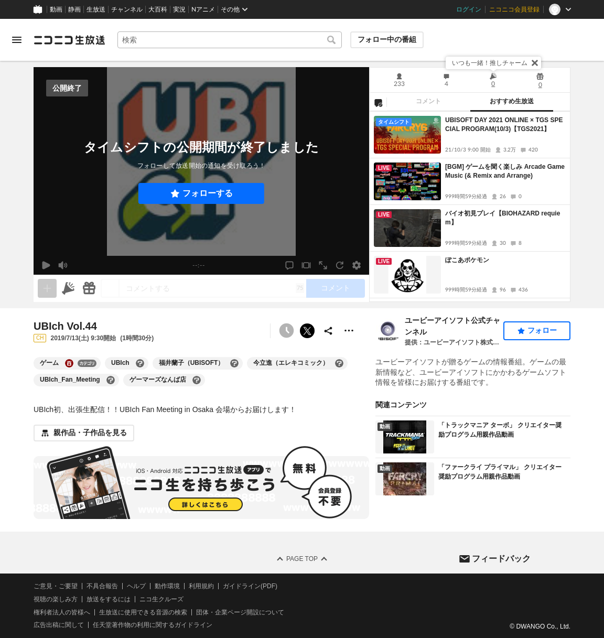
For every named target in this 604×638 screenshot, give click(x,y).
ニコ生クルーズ (161, 599)
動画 (56, 9)
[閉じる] (534, 63)
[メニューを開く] (16, 39)
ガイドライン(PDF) (250, 586)
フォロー (542, 330)
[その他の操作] (349, 330)
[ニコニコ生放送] (69, 40)
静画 (74, 9)
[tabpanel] (470, 206)
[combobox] (229, 39)
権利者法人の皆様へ (62, 612)
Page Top (302, 559)
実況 (179, 9)
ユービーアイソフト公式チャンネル (452, 326)
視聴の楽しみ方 (56, 599)
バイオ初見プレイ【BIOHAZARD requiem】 (502, 218)
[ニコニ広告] (68, 288)
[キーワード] (229, 39)
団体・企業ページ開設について (240, 612)
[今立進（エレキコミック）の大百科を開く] (339, 363)
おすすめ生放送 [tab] (512, 101)
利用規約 (201, 586)
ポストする (307, 330)
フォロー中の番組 (387, 39)
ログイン (468, 9)
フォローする (207, 193)
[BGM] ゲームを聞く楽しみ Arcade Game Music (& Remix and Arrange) (505, 171)
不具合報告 (102, 586)
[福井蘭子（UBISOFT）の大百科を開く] (234, 363)
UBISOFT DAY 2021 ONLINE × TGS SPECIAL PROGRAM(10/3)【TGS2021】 (504, 124)
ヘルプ (136, 586)
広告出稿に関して (59, 625)
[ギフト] (89, 288)
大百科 (157, 9)
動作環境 (167, 586)
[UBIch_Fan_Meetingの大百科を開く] (110, 380)
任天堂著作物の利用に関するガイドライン (152, 625)
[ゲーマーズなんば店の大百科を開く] (196, 380)
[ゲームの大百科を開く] (69, 363)
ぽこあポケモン (467, 260)
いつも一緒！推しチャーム (489, 63)
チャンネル (127, 9)
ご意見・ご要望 (56, 586)
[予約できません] (286, 330)
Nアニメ (203, 9)
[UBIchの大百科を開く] (140, 363)
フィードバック (501, 558)
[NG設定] (378, 102)
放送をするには (109, 599)
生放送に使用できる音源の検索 (143, 612)
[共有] (328, 330)
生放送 (96, 9)
